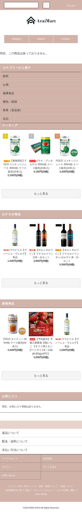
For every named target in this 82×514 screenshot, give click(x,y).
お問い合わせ (8, 475)
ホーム (12, 486)
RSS (37, 494)
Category (17, 38)
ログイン (6, 467)
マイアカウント (10, 458)
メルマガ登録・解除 (65, 490)
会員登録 (47, 458)
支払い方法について (27, 486)
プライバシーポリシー (43, 490)
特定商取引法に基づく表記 (17, 490)
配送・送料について (48, 486)
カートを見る (49, 467)
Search (41, 38)
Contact (65, 38)
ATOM (44, 494)
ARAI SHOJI (35, 508)
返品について (67, 486)
